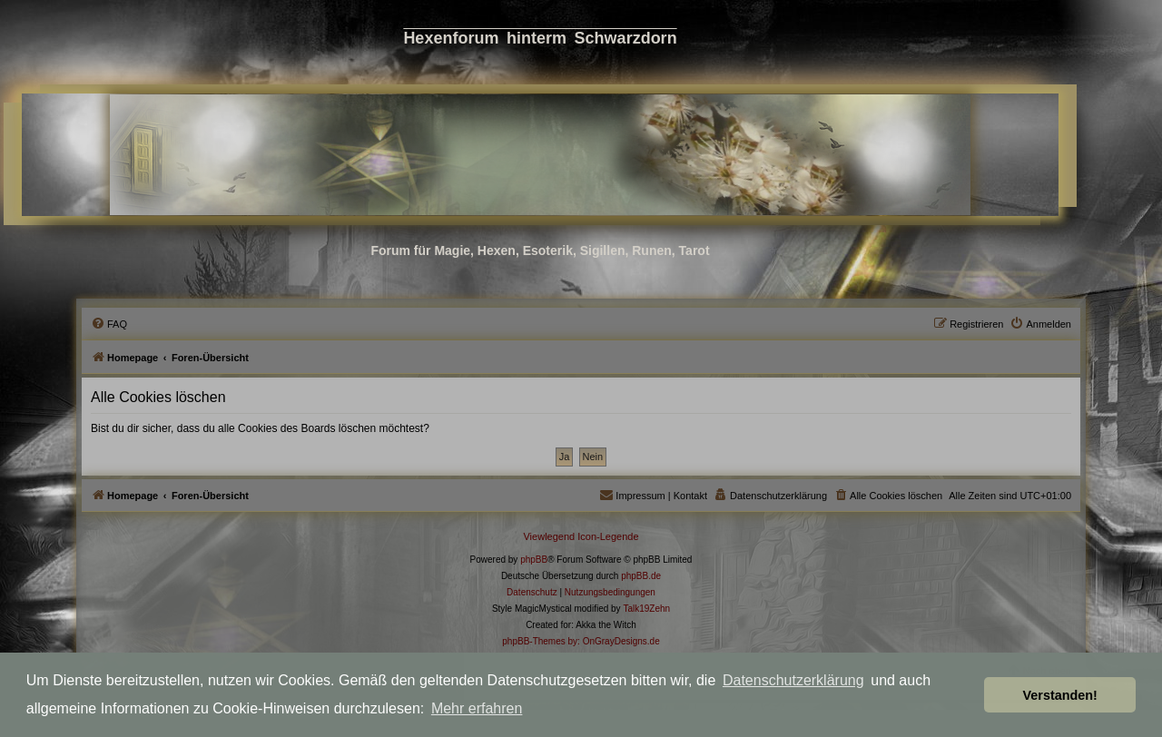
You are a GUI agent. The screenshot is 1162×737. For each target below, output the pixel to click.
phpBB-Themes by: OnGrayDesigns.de (580, 641)
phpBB (533, 560)
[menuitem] (109, 324)
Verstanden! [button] (1060, 695)
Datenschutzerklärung (793, 680)
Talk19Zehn (646, 609)
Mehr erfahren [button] (477, 708)
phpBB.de (641, 576)
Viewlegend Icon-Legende (580, 536)
